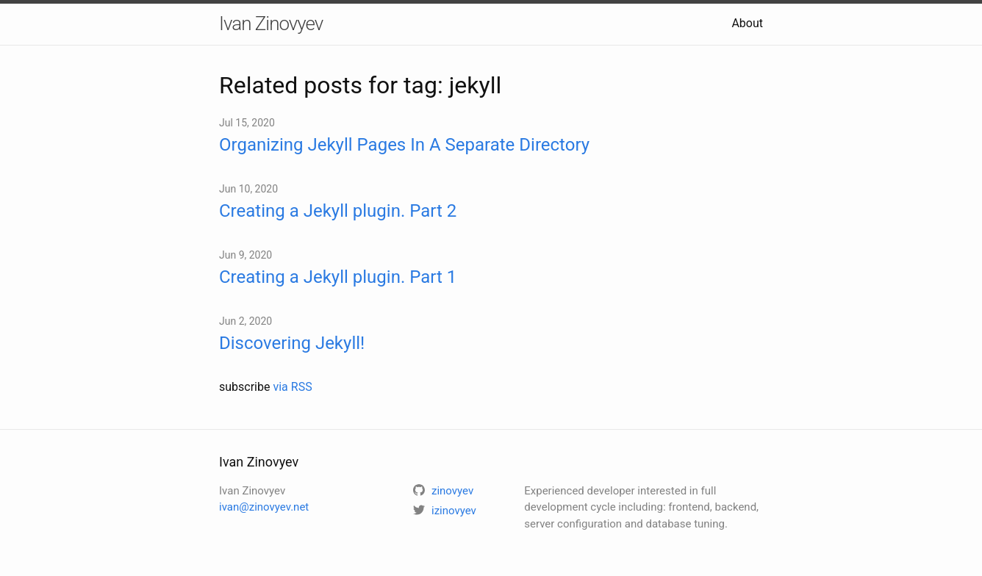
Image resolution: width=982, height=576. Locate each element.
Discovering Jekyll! (292, 343)
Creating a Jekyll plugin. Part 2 (337, 211)
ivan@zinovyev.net (264, 507)
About (747, 23)
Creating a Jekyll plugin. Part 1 (337, 277)
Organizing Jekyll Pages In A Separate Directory (404, 144)
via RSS (292, 387)
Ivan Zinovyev (271, 23)
